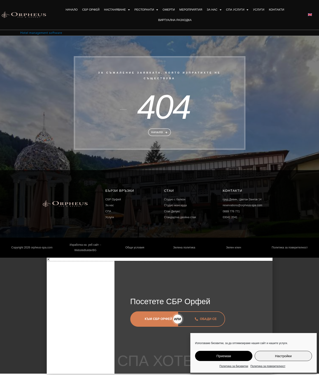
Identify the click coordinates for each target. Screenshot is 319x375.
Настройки (283, 356)
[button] (159, 260)
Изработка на (78, 245)
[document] (159, 317)
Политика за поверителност (267, 366)
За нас (214, 10)
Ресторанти (146, 10)
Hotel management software (42, 32)
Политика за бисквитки (233, 366)
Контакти (276, 9)
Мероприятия (190, 9)
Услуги (258, 9)
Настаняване (117, 10)
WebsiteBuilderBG (85, 251)
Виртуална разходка (175, 20)
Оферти (169, 9)
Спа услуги (237, 10)
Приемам (224, 356)
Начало (72, 9)
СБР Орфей (91, 9)
